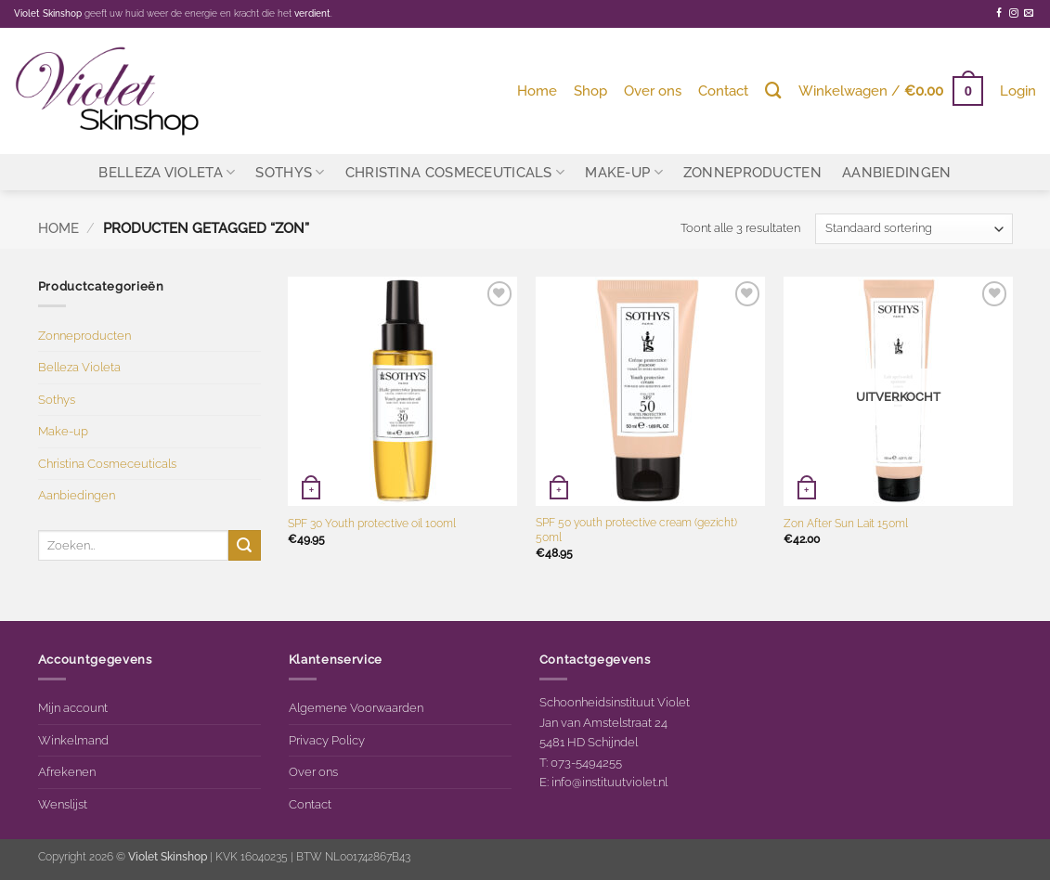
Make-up (624, 172)
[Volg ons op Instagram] (1013, 13)
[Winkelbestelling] (913, 229)
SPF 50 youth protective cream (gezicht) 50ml (636, 530)
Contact (723, 90)
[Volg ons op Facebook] (999, 13)
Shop (590, 90)
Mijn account (73, 707)
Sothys (289, 172)
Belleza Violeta (166, 172)
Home (537, 90)
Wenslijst (62, 803)
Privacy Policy (327, 739)
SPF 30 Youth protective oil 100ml (372, 523)
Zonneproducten (752, 172)
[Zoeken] (773, 90)
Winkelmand (73, 739)
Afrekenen (67, 771)
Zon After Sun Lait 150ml (846, 523)
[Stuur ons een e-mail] (1028, 13)
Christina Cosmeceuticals (455, 172)
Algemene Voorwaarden (356, 707)
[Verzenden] (244, 545)
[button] (890, 90)
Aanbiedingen (897, 172)
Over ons (652, 90)
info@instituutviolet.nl (609, 781)
